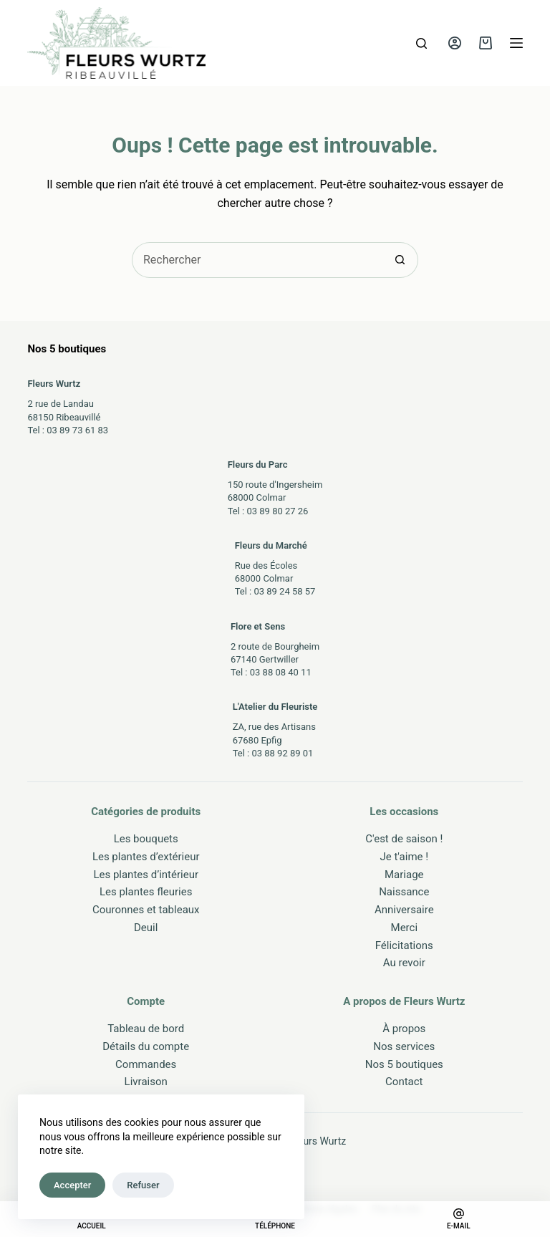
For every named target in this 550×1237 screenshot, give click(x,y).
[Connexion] (454, 43)
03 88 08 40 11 (281, 672)
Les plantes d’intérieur (145, 874)
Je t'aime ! (404, 856)
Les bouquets (146, 838)
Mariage (404, 874)
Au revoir (404, 962)
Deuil (146, 927)
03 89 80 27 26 (277, 511)
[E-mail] (458, 1219)
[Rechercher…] (257, 260)
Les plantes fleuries (146, 891)
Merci (404, 927)
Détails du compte (145, 1046)
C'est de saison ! (404, 838)
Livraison (146, 1081)
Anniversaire (404, 909)
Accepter (72, 1185)
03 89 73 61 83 (77, 430)
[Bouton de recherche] (400, 260)
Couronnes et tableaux (146, 909)
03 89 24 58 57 (284, 591)
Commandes (145, 1064)
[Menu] (516, 43)
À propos (403, 1028)
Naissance (404, 891)
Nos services (404, 1046)
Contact (404, 1081)
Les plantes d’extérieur (146, 856)
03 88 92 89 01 (282, 753)
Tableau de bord (145, 1028)
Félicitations (404, 945)
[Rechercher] (421, 43)
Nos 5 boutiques (404, 1064)
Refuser (143, 1185)
